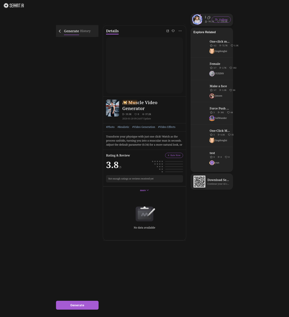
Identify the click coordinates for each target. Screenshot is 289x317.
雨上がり (205, 17)
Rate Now (174, 155)
